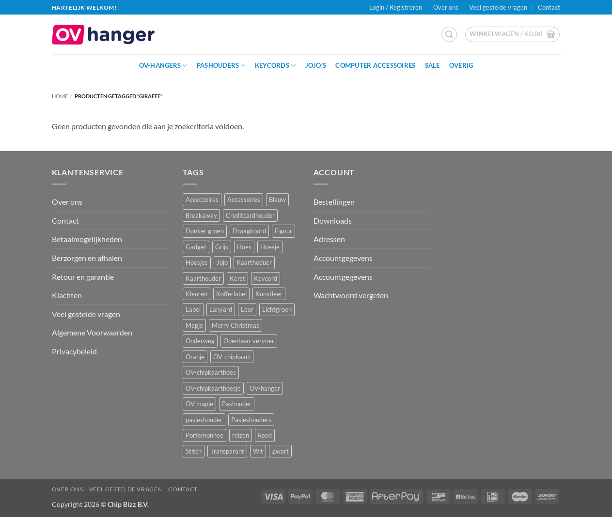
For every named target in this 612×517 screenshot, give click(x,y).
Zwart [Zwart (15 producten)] (280, 451)
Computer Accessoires (375, 65)
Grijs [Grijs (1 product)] (221, 247)
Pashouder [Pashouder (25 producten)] (236, 404)
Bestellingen (334, 201)
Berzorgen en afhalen (87, 257)
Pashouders (221, 65)
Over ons (445, 7)
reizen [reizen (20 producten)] (240, 435)
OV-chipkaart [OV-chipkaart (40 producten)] (232, 357)
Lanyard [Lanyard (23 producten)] (220, 309)
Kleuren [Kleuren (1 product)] (196, 294)
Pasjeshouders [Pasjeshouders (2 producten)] (251, 420)
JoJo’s (316, 65)
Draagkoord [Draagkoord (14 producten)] (249, 231)
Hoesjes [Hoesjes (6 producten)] (197, 262)
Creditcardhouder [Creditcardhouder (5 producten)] (250, 215)
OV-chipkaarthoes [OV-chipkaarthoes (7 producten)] (211, 372)
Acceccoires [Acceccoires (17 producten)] (202, 199)
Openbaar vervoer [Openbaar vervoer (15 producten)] (248, 341)
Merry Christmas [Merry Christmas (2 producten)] (235, 325)
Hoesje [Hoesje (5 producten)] (270, 247)
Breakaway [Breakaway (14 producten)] (201, 215)
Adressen (329, 238)
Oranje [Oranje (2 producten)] (195, 357)
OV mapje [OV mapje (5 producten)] (199, 404)
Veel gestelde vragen (498, 7)
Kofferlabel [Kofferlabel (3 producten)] (231, 294)
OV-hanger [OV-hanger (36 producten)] (265, 388)
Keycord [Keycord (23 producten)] (265, 278)
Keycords (275, 65)
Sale (432, 65)
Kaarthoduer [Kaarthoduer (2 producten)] (254, 262)
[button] (449, 34)
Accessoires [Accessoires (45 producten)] (243, 199)
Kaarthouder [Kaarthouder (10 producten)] (203, 278)
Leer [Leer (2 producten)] (247, 309)
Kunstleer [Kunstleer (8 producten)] (268, 294)
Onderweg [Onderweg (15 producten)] (200, 341)
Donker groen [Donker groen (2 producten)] (205, 231)
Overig (461, 65)
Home (60, 96)
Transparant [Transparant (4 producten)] (227, 451)
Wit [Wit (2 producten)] (258, 451)
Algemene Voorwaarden (92, 332)
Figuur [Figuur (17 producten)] (283, 231)
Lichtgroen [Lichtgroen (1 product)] (277, 309)
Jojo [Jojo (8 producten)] (222, 262)
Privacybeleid (74, 351)
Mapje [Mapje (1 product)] (194, 325)
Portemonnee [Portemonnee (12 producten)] (204, 435)
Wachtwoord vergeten (351, 295)
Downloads (333, 220)
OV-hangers (163, 65)
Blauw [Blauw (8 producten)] (277, 199)
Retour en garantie (83, 276)
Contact (549, 7)
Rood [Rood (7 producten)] (265, 435)
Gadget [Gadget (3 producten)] (196, 247)
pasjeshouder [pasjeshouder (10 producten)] (204, 420)
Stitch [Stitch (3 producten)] (194, 451)
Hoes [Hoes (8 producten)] (244, 247)
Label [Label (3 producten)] (193, 309)
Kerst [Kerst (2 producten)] (237, 278)
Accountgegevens (343, 257)
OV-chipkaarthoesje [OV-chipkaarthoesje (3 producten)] (213, 388)
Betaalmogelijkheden (87, 238)
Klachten (67, 295)
